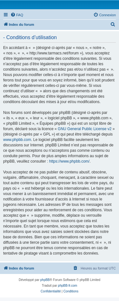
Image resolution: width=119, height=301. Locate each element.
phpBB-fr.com (67, 285)
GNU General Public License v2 (84, 129)
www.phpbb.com (17, 139)
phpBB (45, 280)
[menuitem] (16, 15)
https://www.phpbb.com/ (69, 161)
